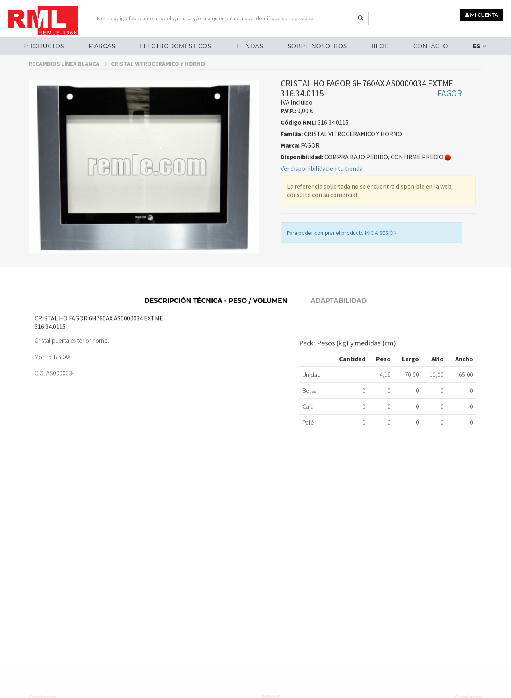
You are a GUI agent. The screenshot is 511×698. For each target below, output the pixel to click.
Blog (380, 46)
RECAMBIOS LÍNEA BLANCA (68, 78)
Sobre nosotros (317, 46)
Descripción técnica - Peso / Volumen (215, 314)
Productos (44, 46)
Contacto (430, 46)
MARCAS (101, 46)
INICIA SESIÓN (381, 246)
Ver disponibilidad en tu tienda (322, 182)
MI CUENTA (481, 15)
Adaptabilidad (338, 314)
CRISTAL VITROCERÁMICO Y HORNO (158, 78)
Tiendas (249, 46)
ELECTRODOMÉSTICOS (175, 46)
